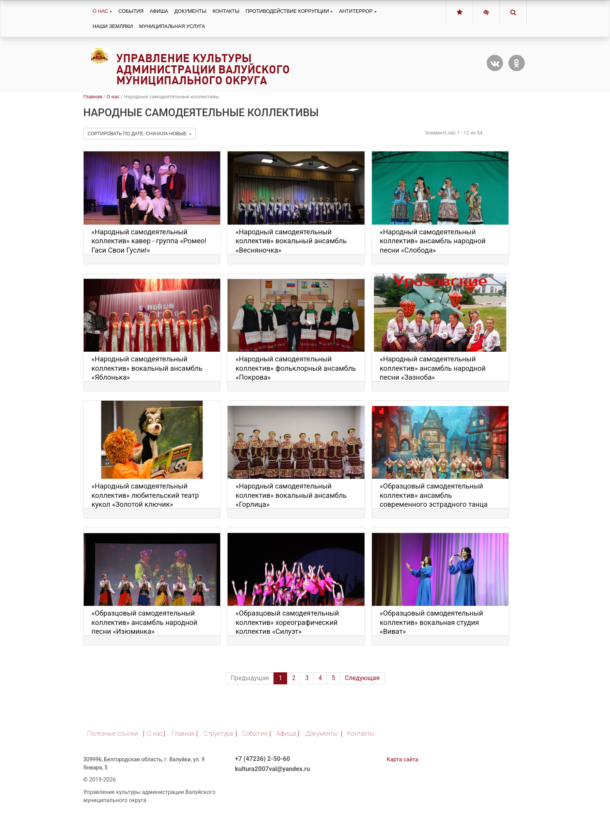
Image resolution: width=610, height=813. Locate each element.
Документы (190, 11)
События (131, 11)
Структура (218, 733)
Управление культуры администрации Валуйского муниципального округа (203, 69)
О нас (100, 11)
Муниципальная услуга (172, 26)
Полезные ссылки (112, 733)
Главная (92, 96)
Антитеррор (355, 11)
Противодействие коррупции (287, 11)
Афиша (159, 11)
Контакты (225, 11)
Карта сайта (402, 759)
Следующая (362, 678)
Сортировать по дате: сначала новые (138, 133)
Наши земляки (113, 26)
